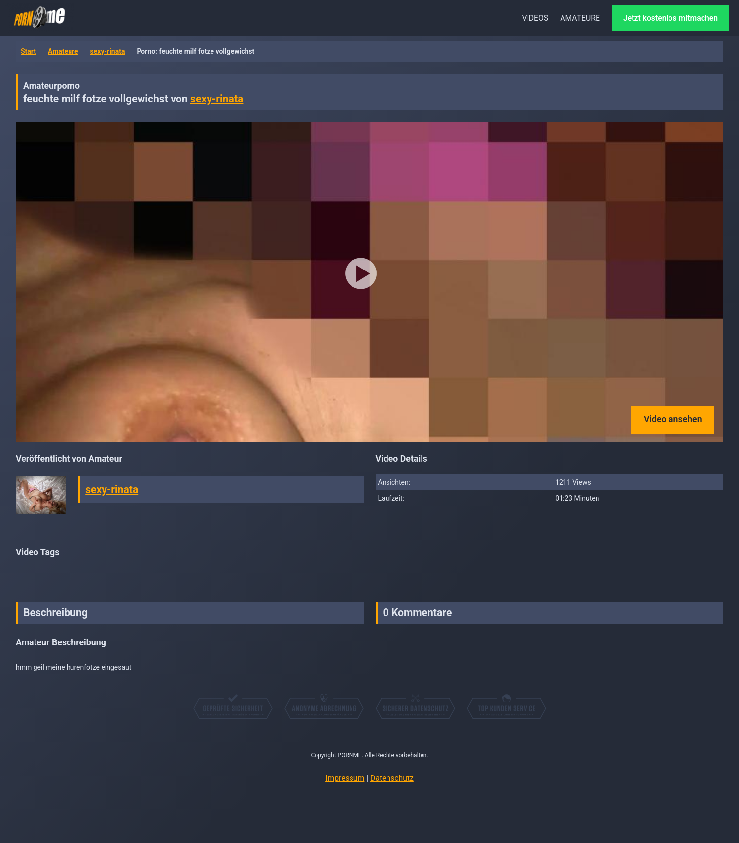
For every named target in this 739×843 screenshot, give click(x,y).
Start (28, 51)
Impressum (344, 778)
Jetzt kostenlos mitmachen (670, 18)
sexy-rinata (107, 51)
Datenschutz (392, 778)
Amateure (63, 51)
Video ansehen (673, 419)
